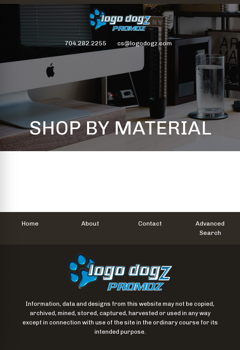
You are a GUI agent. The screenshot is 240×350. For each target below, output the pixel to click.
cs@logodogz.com (144, 43)
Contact (150, 223)
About (90, 223)
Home (30, 223)
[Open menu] (224, 59)
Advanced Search (210, 228)
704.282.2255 (85, 43)
